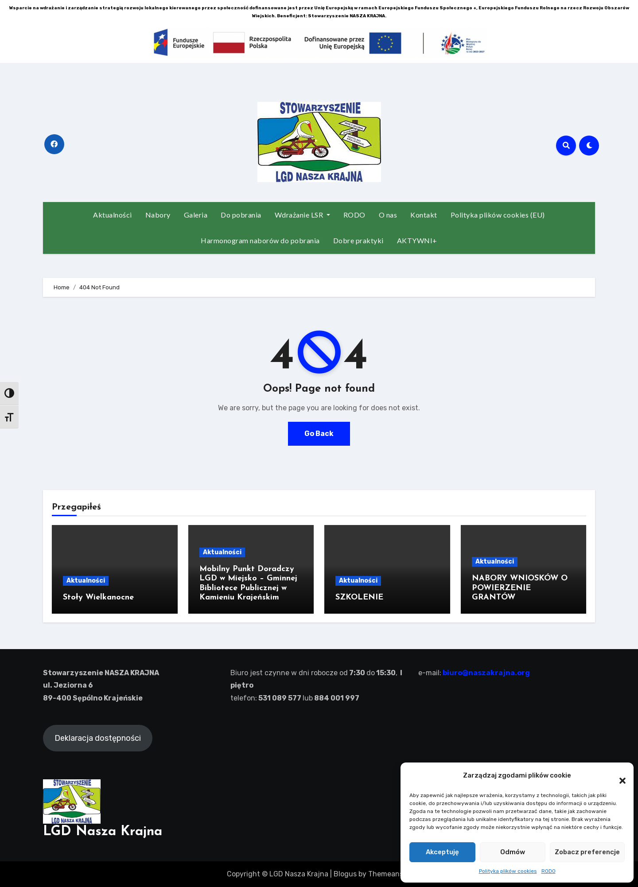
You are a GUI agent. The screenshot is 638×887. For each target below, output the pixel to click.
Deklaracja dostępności (97, 738)
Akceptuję (442, 852)
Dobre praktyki (358, 240)
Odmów (512, 852)
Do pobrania (241, 214)
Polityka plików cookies (508, 871)
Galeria (196, 214)
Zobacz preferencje (587, 852)
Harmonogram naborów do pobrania (260, 240)
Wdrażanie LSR (302, 214)
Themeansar (388, 874)
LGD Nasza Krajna (102, 832)
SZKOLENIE (359, 597)
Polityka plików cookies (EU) (498, 214)
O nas (388, 214)
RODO (548, 871)
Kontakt (423, 214)
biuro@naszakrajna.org (485, 673)
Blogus (345, 874)
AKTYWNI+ (417, 240)
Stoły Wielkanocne (98, 597)
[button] (618, 775)
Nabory (158, 214)
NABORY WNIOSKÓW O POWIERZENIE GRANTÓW (520, 588)
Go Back (319, 433)
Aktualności (112, 214)
